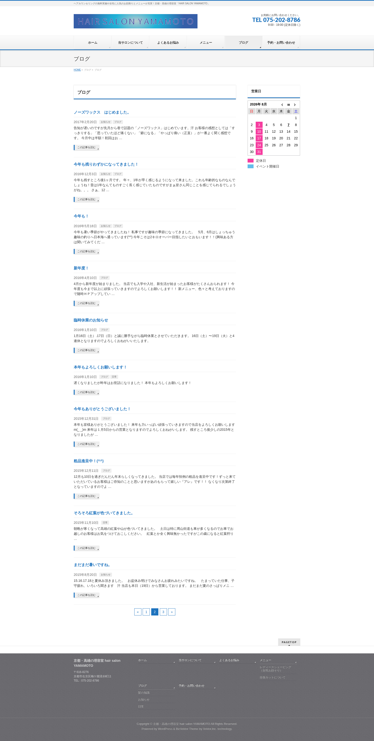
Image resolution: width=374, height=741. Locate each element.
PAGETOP (289, 642)
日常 (114, 376)
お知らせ (105, 122)
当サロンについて (190, 660)
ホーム (142, 660)
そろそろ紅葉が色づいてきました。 (104, 513)
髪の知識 (144, 692)
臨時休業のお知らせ (91, 320)
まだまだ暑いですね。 (93, 565)
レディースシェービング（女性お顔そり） (275, 668)
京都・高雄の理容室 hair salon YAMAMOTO (181, 723)
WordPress (165, 728)
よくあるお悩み (229, 660)
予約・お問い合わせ (191, 685)
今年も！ (81, 216)
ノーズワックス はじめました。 (102, 112)
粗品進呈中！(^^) (89, 461)
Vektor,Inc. (210, 728)
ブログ (117, 122)
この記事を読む (86, 147)
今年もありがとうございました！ (102, 409)
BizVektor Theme (187, 728)
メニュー (265, 660)
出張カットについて (273, 677)
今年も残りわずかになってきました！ (106, 164)
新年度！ (81, 268)
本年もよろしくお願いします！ (100, 367)
